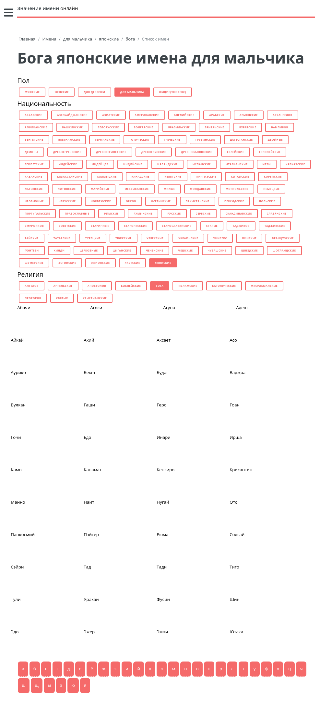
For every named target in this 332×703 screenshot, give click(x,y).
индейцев (100, 164)
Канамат (92, 470)
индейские (68, 164)
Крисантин (241, 470)
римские (111, 213)
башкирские (72, 127)
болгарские (143, 127)
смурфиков (34, 226)
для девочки (94, 92)
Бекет (89, 372)
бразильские (179, 127)
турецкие (93, 238)
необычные (34, 201)
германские (105, 139)
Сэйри (17, 567)
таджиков (240, 226)
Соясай (237, 534)
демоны (31, 152)
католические (224, 285)
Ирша (236, 437)
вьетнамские (69, 139)
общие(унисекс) (172, 92)
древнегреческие (67, 152)
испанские (202, 164)
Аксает (164, 340)
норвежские (101, 201)
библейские (131, 285)
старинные (100, 226)
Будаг (162, 372)
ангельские (63, 285)
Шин (235, 599)
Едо (87, 437)
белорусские (108, 127)
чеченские (154, 250)
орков (131, 201)
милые (169, 189)
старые (212, 226)
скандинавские (239, 213)
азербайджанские (72, 115)
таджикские (275, 226)
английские (184, 115)
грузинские (205, 139)
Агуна (169, 307)
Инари (164, 437)
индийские (132, 164)
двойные (275, 139)
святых (62, 298)
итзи (267, 164)
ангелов (32, 285)
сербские (203, 213)
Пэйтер (91, 534)
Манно (18, 502)
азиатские (111, 115)
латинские (34, 189)
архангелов (282, 115)
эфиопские (100, 262)
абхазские (33, 115)
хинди (59, 250)
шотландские (284, 250)
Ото (234, 502)
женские (61, 92)
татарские (61, 238)
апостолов (97, 285)
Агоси (96, 307)
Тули (15, 599)
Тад (87, 567)
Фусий (163, 599)
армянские (249, 115)
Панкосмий (23, 534)
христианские (95, 298)
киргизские (206, 176)
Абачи (23, 307)
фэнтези (32, 250)
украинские (188, 238)
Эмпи (162, 632)
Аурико (18, 372)
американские (147, 115)
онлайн (47, 8)
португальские (37, 213)
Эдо (14, 632)
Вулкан (18, 405)
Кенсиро (165, 470)
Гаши (89, 405)
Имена (49, 39)
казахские (33, 176)
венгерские (34, 139)
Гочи (16, 437)
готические (139, 139)
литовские (67, 189)
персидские (234, 201)
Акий (89, 340)
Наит (89, 502)
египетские (34, 164)
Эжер (89, 632)
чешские (185, 250)
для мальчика (77, 39)
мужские (32, 92)
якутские (132, 262)
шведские (249, 250)
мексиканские (136, 189)
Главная (27, 39)
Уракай (91, 599)
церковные (88, 250)
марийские (100, 189)
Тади (162, 567)
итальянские (236, 164)
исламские (187, 285)
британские (214, 127)
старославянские (176, 226)
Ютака (236, 632)
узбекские (155, 238)
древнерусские (153, 152)
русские (174, 213)
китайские (240, 176)
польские (267, 201)
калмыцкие (107, 176)
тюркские (123, 238)
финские (249, 238)
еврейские (235, 152)
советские (67, 226)
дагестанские (241, 139)
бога (130, 39)
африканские (36, 127)
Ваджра (237, 372)
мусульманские (264, 285)
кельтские (173, 176)
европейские (269, 152)
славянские (277, 213)
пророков (33, 298)
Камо (16, 470)
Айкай (17, 340)
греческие (172, 139)
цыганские (122, 250)
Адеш (241, 307)
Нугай (163, 502)
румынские (143, 213)
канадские (141, 176)
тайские (31, 238)
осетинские (161, 201)
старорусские (135, 226)
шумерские (34, 262)
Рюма (162, 534)
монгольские (237, 189)
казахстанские (69, 176)
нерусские (67, 201)
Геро (162, 405)
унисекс (220, 238)
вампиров (279, 127)
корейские (273, 176)
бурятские (247, 127)
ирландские (167, 164)
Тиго (234, 567)
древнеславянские (196, 152)
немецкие (271, 189)
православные (77, 213)
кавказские (295, 164)
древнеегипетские (111, 152)
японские (109, 39)
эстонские (67, 262)
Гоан (235, 405)
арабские (217, 115)
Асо (233, 340)
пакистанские (198, 201)
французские (282, 238)
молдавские (200, 189)
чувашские (217, 250)
